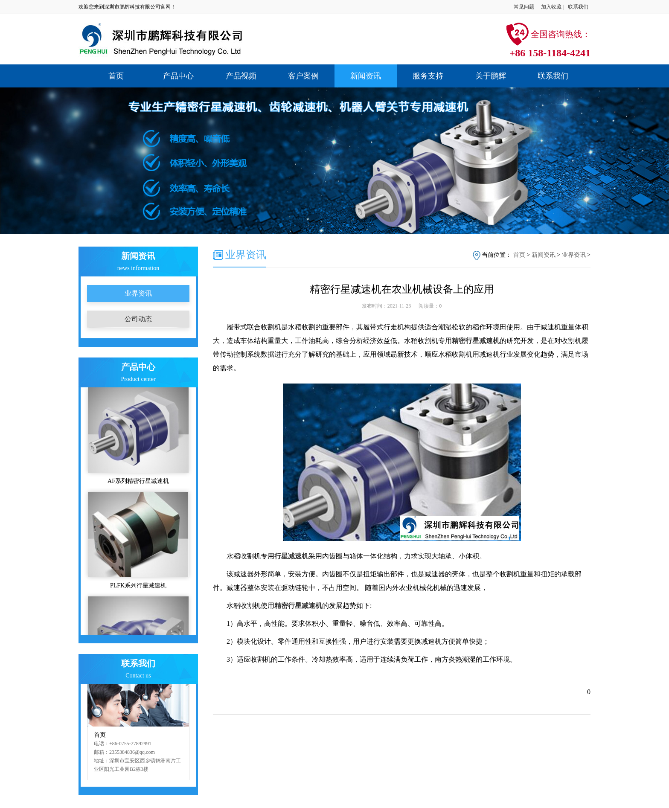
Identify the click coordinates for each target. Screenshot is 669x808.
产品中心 (178, 76)
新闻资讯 (365, 76)
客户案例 (303, 76)
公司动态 (138, 319)
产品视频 (241, 76)
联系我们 (578, 7)
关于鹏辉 (490, 76)
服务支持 (428, 76)
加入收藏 (551, 7)
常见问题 (524, 7)
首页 (116, 76)
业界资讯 (138, 293)
